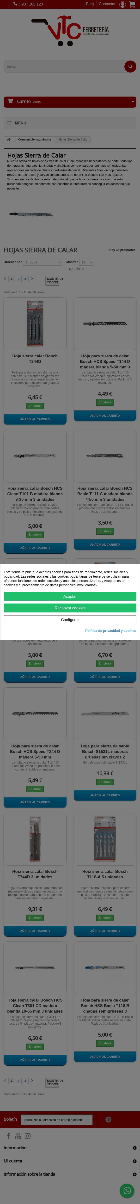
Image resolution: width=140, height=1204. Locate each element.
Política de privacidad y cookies (110, 631)
